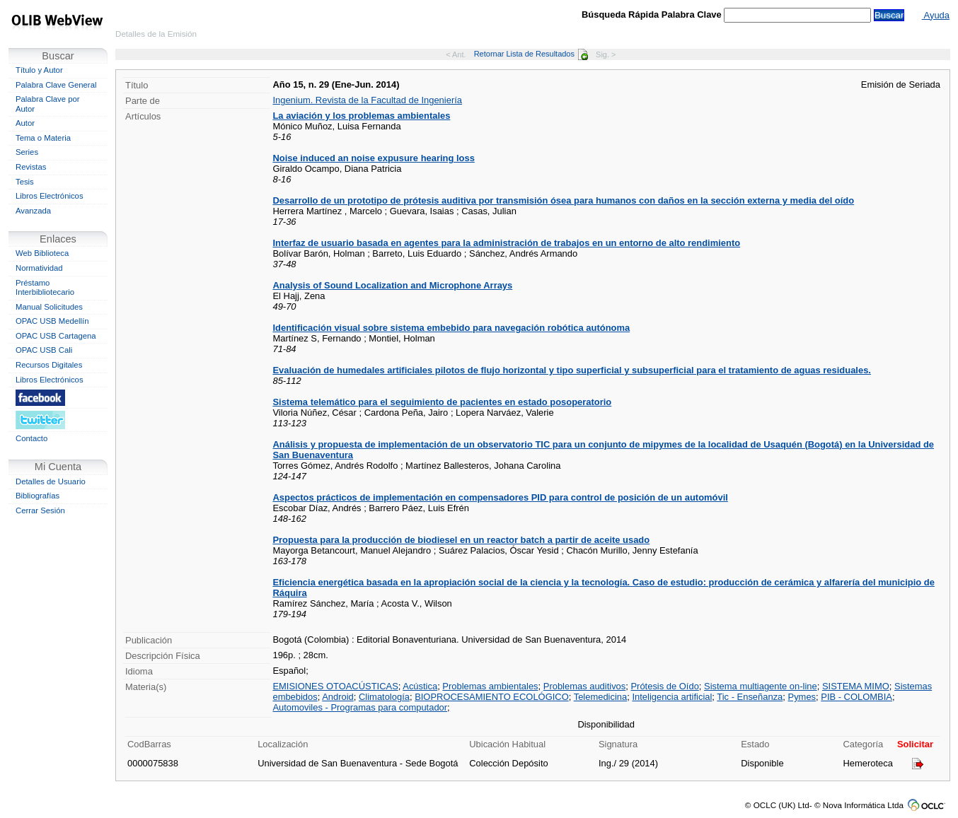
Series (27, 152)
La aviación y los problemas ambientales (361, 115)
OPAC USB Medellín (52, 321)
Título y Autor (39, 70)
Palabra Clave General (56, 85)
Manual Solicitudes (49, 307)
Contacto (31, 438)
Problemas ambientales (490, 686)
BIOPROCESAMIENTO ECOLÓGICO (492, 696)
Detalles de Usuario (51, 481)
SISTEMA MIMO (855, 686)
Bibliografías (37, 495)
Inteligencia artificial (672, 696)
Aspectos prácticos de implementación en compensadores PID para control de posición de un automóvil (499, 497)
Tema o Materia (43, 138)
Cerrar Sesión (40, 510)
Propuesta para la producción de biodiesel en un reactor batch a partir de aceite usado (461, 539)
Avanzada (33, 210)
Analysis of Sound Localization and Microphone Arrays (392, 285)
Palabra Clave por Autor (48, 104)
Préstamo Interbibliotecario (45, 288)
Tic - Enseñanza (750, 696)
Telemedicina (601, 696)
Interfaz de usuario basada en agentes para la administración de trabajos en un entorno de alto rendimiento (506, 243)
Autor (25, 123)
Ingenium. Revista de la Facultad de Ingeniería (367, 100)
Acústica (420, 686)
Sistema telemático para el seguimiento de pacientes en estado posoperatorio (441, 402)
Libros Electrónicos (49, 196)
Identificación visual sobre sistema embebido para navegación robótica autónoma (451, 327)
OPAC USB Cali (44, 350)
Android (338, 696)
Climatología (384, 696)
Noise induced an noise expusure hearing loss (373, 158)
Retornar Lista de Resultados (531, 53)
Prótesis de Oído (664, 686)
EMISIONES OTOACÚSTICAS (335, 686)
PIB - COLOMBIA (856, 696)
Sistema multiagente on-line (760, 686)
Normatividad (39, 268)
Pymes (802, 696)
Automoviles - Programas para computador (359, 707)
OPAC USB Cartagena (56, 336)
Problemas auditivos (584, 686)
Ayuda (936, 15)
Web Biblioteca (42, 253)
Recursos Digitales (49, 365)
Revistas (31, 167)
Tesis (25, 181)
